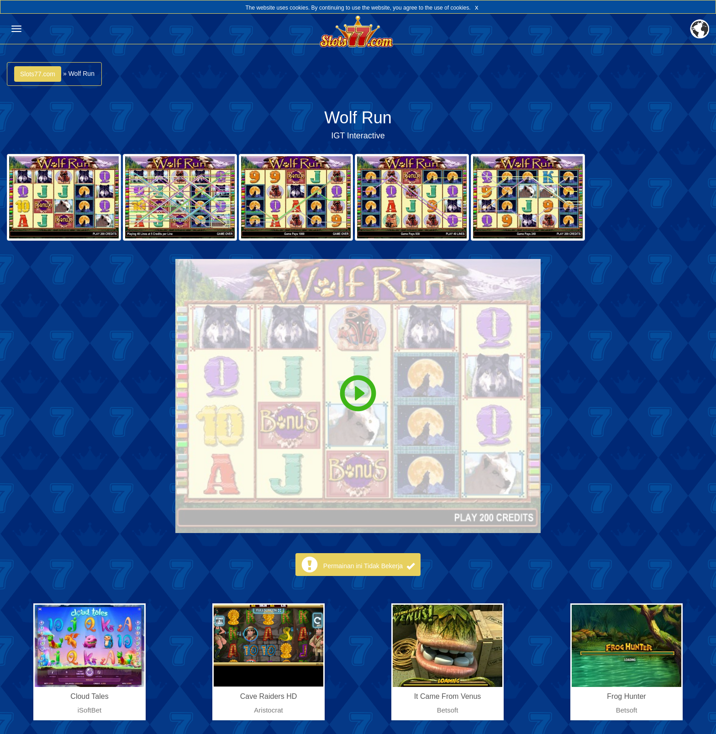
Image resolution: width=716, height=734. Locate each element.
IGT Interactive (358, 135)
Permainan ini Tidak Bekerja (369, 566)
